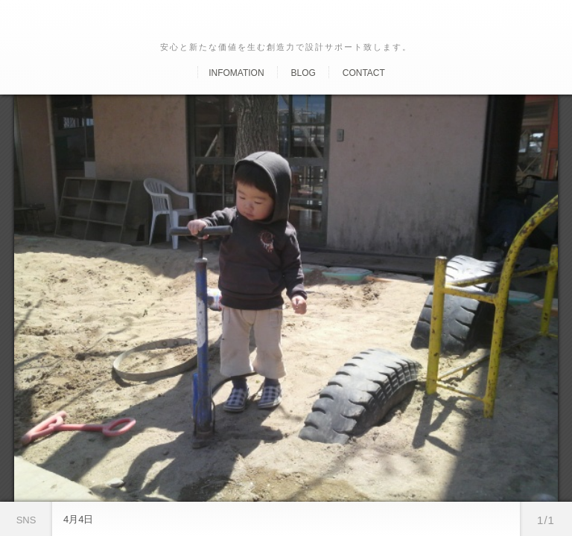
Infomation (236, 73)
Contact (364, 73)
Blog (302, 73)
